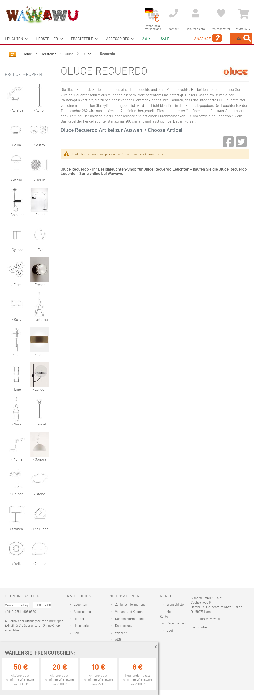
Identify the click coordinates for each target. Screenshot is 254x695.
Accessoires (82, 612)
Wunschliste (175, 604)
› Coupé (39, 214)
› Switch (16, 528)
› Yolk (16, 563)
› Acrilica (16, 109)
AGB (118, 640)
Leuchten (80, 604)
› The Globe (39, 528)
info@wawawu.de (210, 619)
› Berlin (39, 179)
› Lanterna (39, 318)
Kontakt (203, 627)
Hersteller (49, 65)
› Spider (16, 493)
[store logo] (42, 15)
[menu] (127, 44)
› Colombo (16, 214)
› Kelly (16, 318)
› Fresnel (39, 283)
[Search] (206, 61)
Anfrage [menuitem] (185, 45)
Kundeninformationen (130, 619)
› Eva (39, 248)
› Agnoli (39, 109)
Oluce (87, 65)
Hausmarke (82, 626)
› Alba (16, 144)
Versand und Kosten (129, 612)
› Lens (39, 353)
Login (171, 630)
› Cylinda (16, 248)
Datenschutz (124, 626)
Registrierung (176, 623)
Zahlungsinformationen (131, 604)
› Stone (39, 493)
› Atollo (16, 179)
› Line (16, 388)
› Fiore (16, 283)
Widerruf (121, 633)
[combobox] (228, 44)
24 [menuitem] (144, 44)
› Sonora (39, 458)
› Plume (16, 458)
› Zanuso (39, 563)
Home (28, 65)
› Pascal (39, 423)
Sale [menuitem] (161, 38)
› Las (16, 353)
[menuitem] (15, 38)
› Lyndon (39, 388)
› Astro (39, 144)
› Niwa (16, 423)
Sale (77, 633)
